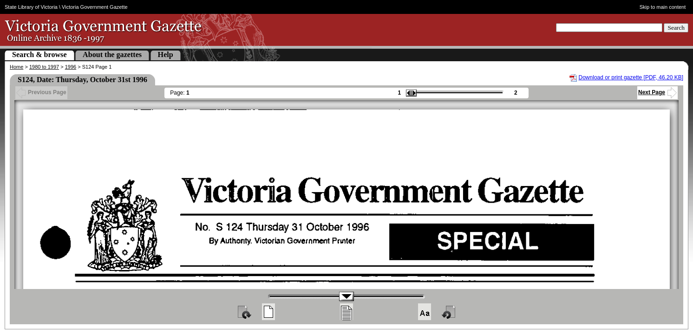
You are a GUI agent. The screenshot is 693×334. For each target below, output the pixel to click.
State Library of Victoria (31, 7)
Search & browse (39, 54)
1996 (70, 67)
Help (165, 54)
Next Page (657, 92)
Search (676, 27)
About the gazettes (112, 54)
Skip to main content (663, 7)
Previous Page (41, 92)
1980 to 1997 (44, 67)
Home (16, 67)
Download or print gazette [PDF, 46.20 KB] (631, 77)
